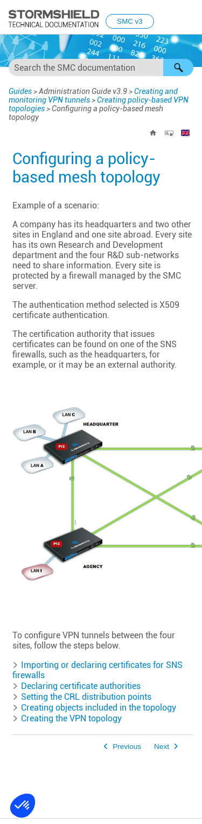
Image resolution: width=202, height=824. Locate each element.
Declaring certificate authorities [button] (76, 686)
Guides (20, 91)
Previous (127, 746)
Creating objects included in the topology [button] (94, 708)
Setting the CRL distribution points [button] (81, 697)
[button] (178, 67)
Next (161, 746)
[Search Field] (101, 67)
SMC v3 (129, 21)
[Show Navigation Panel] (189, 18)
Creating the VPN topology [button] (67, 718)
